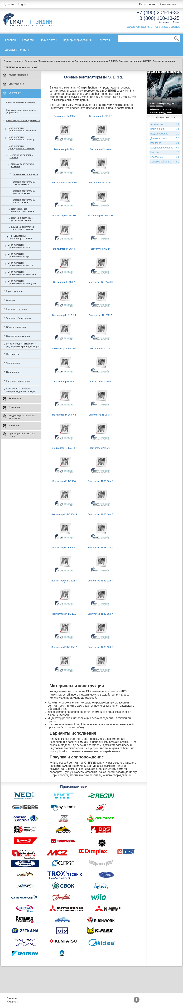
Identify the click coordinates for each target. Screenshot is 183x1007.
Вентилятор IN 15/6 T (100, 448)
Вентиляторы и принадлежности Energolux (22, 282)
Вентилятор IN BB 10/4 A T (64, 515)
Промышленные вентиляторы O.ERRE (20, 237)
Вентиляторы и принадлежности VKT (19, 246)
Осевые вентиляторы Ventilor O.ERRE (24, 192)
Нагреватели (12, 354)
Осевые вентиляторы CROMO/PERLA (24, 183)
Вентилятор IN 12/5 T (100, 348)
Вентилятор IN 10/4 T (64, 249)
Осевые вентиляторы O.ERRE (22, 165)
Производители (119, 998)
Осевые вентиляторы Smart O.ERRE (24, 201)
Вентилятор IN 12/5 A (64, 282)
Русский (8, 4)
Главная (10, 40)
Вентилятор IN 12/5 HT (100, 315)
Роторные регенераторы (18, 381)
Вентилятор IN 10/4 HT (64, 215)
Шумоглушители (14, 291)
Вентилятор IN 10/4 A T (101, 182)
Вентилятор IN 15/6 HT (100, 414)
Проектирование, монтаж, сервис (19, 434)
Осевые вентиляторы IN (25, 174)
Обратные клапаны (16, 327)
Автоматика (12, 399)
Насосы (164, 152)
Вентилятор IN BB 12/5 (64, 547)
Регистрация (147, 4)
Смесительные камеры (18, 336)
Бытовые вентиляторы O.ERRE (21, 156)
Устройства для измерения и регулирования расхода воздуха (23, 345)
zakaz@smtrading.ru (139, 26)
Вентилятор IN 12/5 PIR (64, 348)
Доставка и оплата (17, 49)
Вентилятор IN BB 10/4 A (100, 481)
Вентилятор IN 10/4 (64, 149)
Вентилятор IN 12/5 (100, 249)
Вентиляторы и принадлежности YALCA (20, 264)
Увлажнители (13, 363)
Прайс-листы (48, 40)
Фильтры (10, 300)
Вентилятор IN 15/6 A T (64, 414)
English (22, 4)
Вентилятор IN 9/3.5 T (100, 116)
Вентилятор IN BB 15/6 (64, 614)
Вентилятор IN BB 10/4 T (100, 514)
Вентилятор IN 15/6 (64, 381)
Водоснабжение (164, 133)
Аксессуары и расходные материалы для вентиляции (20, 390)
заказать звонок (169, 26)
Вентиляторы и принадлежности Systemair (22, 129)
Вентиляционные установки (20, 102)
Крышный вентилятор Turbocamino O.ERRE (22, 228)
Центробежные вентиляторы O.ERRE (22, 210)
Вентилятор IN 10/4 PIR (100, 215)
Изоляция (11, 426)
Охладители (12, 372)
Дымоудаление (14, 84)
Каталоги (28, 40)
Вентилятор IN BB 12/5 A (100, 547)
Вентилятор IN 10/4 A (100, 149)
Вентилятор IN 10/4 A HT (64, 182)
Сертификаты (93, 1001)
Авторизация (168, 4)
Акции (88, 998)
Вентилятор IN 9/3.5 (64, 116)
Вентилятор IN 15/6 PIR (64, 448)
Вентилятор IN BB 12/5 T (100, 580)
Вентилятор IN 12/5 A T (64, 315)
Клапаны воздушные (17, 309)
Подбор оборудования (77, 40)
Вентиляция (12, 93)
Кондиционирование (164, 147)
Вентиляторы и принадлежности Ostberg (21, 138)
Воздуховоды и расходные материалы (19, 416)
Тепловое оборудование (18, 318)
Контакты (104, 40)
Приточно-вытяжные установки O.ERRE (22, 219)
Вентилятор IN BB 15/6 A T (64, 648)
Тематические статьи (122, 1001)
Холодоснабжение (15, 75)
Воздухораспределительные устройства (21, 111)
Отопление (11, 408)
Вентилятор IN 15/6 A (100, 381)
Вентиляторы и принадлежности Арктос (20, 255)
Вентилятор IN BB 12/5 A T (64, 582)
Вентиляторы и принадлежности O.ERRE (21, 147)
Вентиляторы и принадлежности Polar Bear (22, 273)
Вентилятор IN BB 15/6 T (100, 647)
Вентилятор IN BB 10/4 (64, 481)
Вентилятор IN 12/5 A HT (100, 282)
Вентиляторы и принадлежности (23, 120)
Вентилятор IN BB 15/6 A (100, 614)
